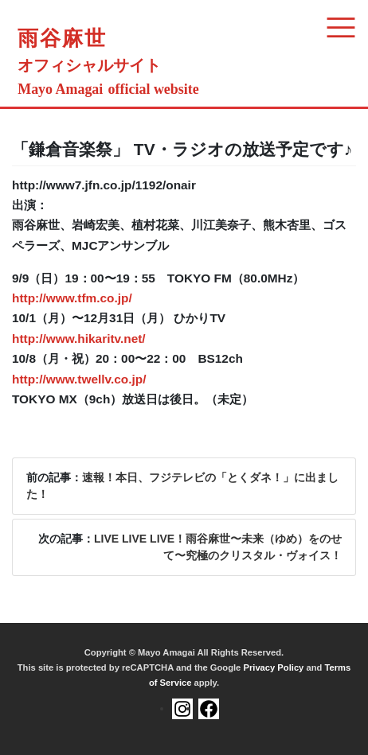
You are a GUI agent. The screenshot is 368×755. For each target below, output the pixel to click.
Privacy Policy (273, 667)
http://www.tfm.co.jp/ (72, 298)
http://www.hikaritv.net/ (79, 338)
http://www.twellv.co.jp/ (79, 379)
